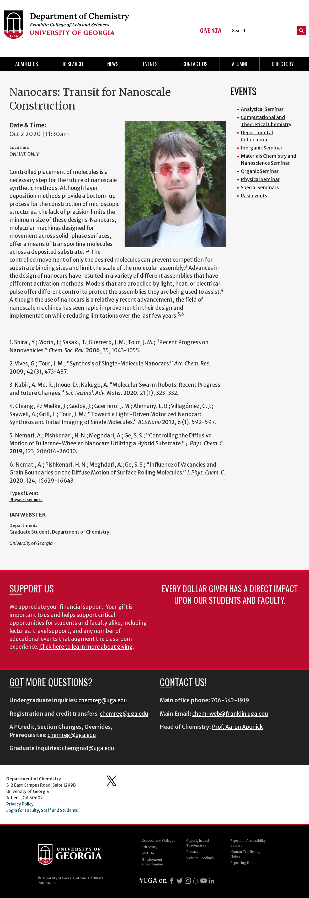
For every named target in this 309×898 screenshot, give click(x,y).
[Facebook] (172, 881)
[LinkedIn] (211, 881)
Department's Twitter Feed (111, 781)
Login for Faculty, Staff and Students (42, 810)
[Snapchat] (196, 881)
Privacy (192, 852)
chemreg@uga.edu (103, 700)
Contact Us (194, 64)
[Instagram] (188, 881)
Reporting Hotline (244, 863)
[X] (180, 881)
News (113, 64)
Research (73, 64)
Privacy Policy (20, 804)
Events (150, 64)
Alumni (239, 64)
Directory (283, 64)
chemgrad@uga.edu (88, 748)
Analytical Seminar (262, 109)
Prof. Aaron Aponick (237, 727)
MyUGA (148, 853)
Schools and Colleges (158, 841)
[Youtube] (203, 881)
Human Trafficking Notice (245, 854)
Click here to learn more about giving (86, 646)
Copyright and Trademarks (197, 843)
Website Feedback (200, 858)
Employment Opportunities (153, 862)
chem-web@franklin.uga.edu (230, 713)
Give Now (210, 30)
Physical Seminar (25, 499)
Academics (26, 64)
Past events (254, 196)
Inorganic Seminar (262, 148)
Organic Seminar (260, 171)
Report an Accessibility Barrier (248, 843)
